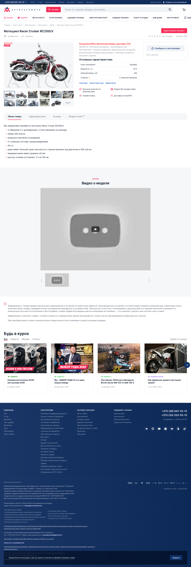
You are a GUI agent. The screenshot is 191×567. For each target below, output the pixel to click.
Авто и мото (38, 18)
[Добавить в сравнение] (27, 36)
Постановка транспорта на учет (54, 469)
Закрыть (176, 558)
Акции (8, 18)
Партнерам (8, 431)
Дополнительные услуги (51, 446)
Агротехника (55, 18)
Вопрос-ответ (76, 116)
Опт (5, 413)
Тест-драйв (9, 422)
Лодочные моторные (122, 422)
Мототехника (119, 413)
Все (5, 339)
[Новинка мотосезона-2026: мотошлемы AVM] (25, 368)
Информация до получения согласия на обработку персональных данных (52, 431)
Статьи (35, 339)
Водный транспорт (85, 422)
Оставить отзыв (47, 452)
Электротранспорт (98, 18)
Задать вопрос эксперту (174, 31)
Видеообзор (111, 83)
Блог (6, 428)
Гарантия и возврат (49, 449)
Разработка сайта (170, 489)
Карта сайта (9, 434)
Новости (14, 339)
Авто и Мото (82, 413)
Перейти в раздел (178, 339)
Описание (83, 83)
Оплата (44, 440)
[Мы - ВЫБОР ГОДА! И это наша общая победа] (72, 368)
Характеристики (96, 83)
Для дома (157, 18)
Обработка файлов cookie (51, 466)
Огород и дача (83, 419)
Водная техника (121, 18)
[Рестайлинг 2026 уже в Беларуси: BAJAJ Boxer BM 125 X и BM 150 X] (119, 368)
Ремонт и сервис (48, 454)
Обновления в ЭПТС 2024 (51, 472)
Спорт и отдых (141, 18)
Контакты (8, 419)
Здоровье (81, 431)
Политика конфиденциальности (54, 413)
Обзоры (25, 339)
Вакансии (8, 425)
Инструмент (173, 18)
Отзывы (57, 116)
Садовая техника (75, 18)
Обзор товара (14, 116)
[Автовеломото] (22, 9)
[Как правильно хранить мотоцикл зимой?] (165, 368)
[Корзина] (184, 9)
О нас (6, 416)
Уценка (23, 18)
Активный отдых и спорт (87, 428)
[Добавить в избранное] (11, 36)
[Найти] (170, 9)
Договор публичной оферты (52, 457)
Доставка (45, 437)
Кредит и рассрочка (49, 443)
